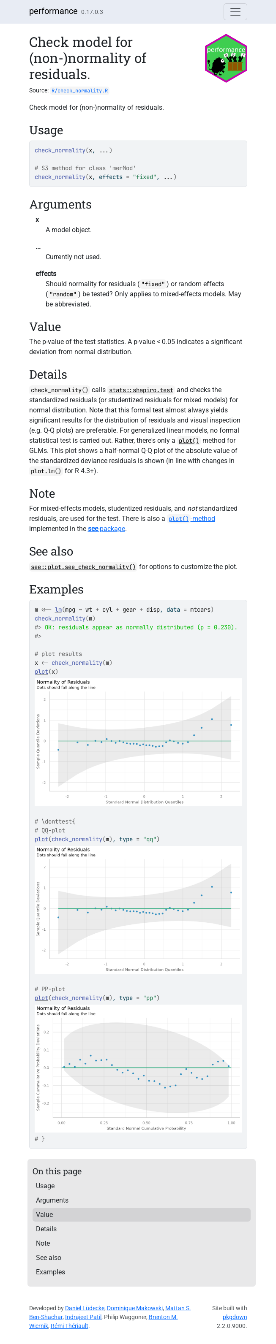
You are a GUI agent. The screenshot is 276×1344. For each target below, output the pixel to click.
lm (58, 609)
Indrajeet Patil (83, 1317)
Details (46, 1229)
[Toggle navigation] (235, 11)
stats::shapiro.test (141, 390)
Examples (50, 1272)
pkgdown (235, 1317)
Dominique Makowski (135, 1308)
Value (44, 1215)
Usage (45, 1186)
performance (53, 11)
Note (43, 1243)
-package (106, 529)
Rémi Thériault (69, 1325)
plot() (189, 440)
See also (48, 1258)
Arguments (52, 1200)
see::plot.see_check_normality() (83, 567)
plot (41, 671)
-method (191, 519)
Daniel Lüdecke (84, 1308)
